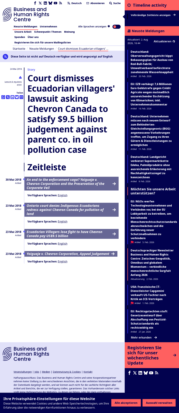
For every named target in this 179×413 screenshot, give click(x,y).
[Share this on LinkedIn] (12, 97)
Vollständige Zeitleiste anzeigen (153, 15)
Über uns (33, 37)
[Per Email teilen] (21, 97)
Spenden (19, 37)
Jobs (36, 371)
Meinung (69, 31)
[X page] (40, 3)
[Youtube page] (55, 3)
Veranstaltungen (23, 371)
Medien (46, 371)
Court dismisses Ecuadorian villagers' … (83, 49)
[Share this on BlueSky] (17, 97)
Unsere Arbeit (23, 31)
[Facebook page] (35, 3)
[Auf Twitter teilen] (8, 97)
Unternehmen (48, 26)
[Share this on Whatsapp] (3, 97)
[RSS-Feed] (61, 3)
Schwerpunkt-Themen (47, 31)
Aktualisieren (164, 41)
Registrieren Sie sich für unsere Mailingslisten (42, 42)
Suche (115, 3)
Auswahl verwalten (159, 403)
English (62, 195)
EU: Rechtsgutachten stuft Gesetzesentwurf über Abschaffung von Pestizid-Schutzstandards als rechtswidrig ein (149, 319)
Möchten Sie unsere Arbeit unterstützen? (153, 191)
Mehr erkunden (144, 337)
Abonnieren (95, 3)
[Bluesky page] (50, 3)
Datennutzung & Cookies (67, 371)
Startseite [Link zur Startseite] (19, 49)
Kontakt (87, 371)
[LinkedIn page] (45, 3)
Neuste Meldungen (25, 26)
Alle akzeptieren (126, 403)
